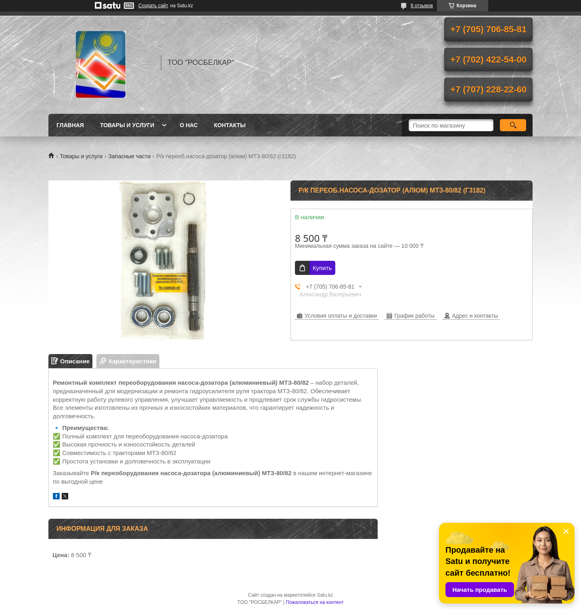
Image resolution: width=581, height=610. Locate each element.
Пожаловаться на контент (314, 602)
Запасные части (129, 156)
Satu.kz (325, 595)
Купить (322, 267)
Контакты (229, 125)
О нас (189, 125)
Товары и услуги (127, 125)
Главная (70, 125)
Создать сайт (153, 5)
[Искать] (513, 125)
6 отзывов (422, 5)
